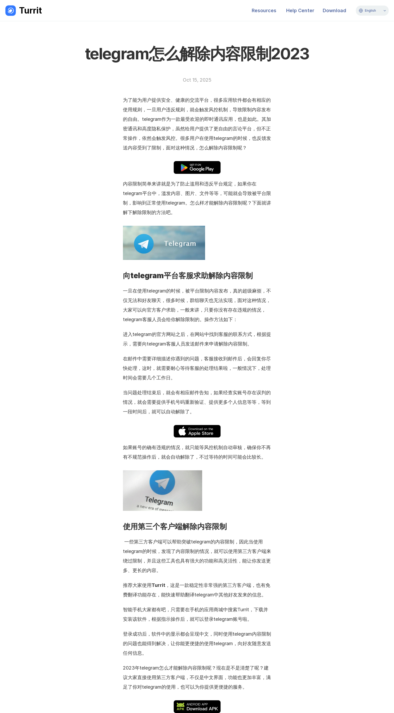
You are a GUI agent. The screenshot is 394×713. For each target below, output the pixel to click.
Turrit (30, 10)
